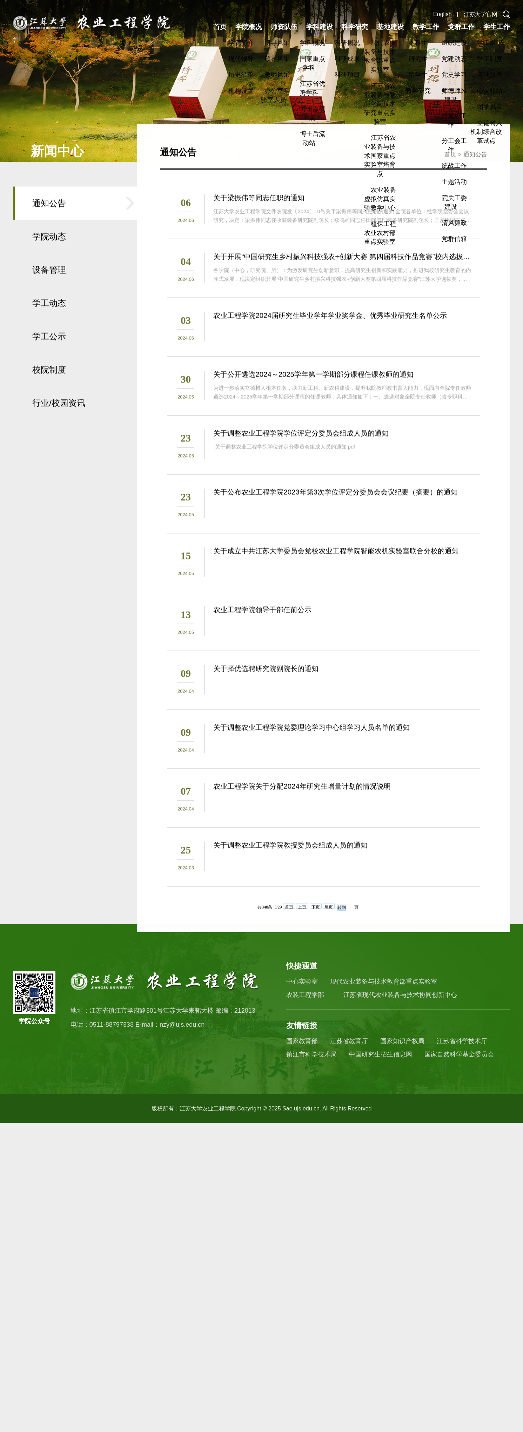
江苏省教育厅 (349, 1041)
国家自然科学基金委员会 (459, 1054)
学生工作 (496, 26)
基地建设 (390, 26)
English (442, 14)
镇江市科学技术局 (311, 1054)
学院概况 (248, 26)
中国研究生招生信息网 (380, 1054)
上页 (302, 986)
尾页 (328, 986)
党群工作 (461, 26)
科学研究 (355, 26)
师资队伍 (284, 26)
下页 (315, 986)
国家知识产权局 (402, 1041)
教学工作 (426, 26)
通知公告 (49, 283)
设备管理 (49, 349)
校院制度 (49, 449)
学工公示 (49, 416)
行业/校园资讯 (58, 482)
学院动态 (49, 316)
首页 (220, 26)
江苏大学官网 (480, 14)
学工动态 (49, 382)
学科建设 (319, 26)
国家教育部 (302, 1041)
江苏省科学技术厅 (462, 1041)
